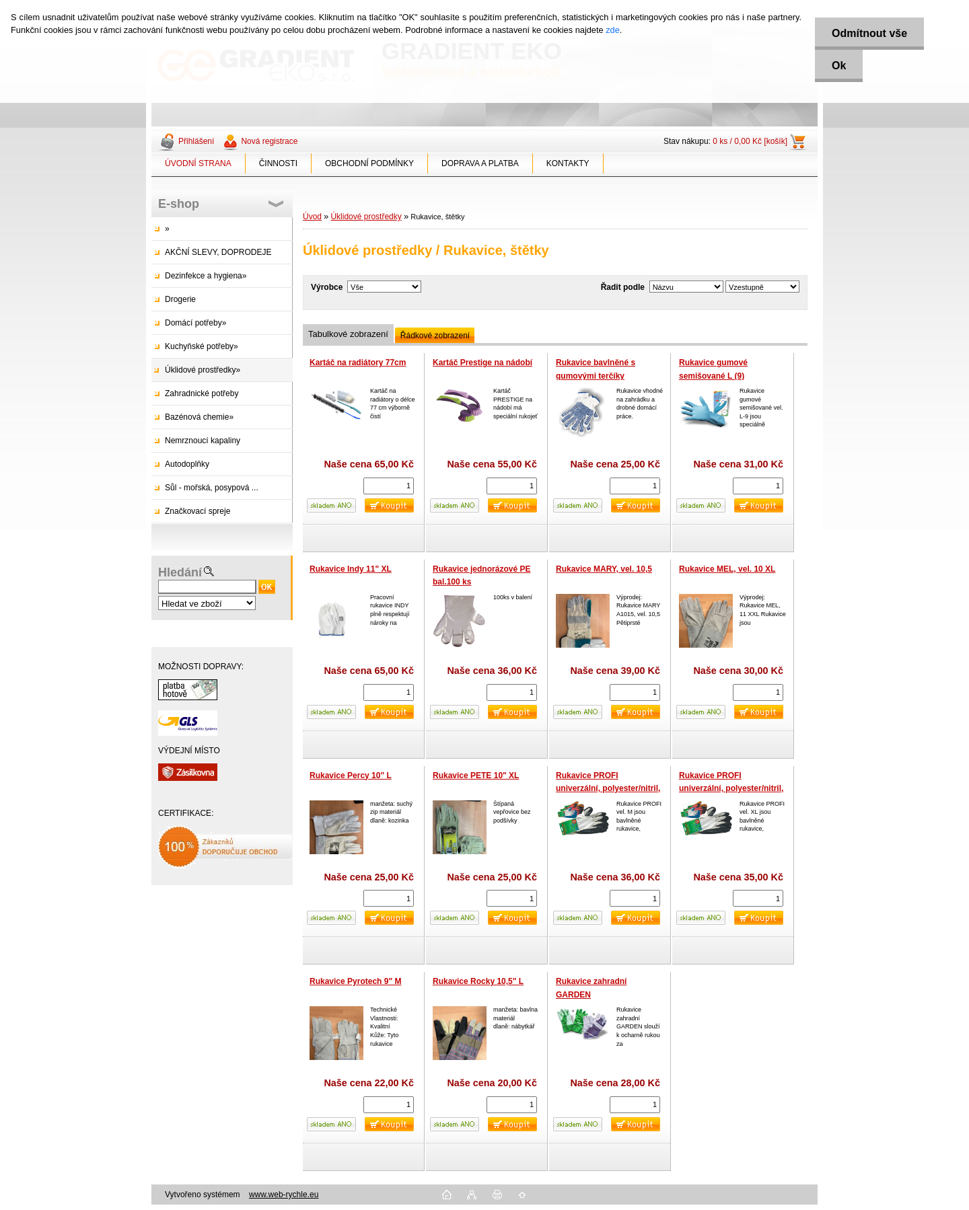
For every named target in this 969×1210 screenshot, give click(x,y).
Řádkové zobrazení (435, 335)
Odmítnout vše (869, 33)
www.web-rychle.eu (283, 1194)
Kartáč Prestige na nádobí (482, 362)
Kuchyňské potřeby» (201, 346)
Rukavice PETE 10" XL (476, 775)
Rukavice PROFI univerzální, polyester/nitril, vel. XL (731, 788)
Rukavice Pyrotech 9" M (355, 981)
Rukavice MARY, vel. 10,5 (604, 569)
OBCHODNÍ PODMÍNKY (369, 163)
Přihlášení (196, 141)
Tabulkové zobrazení (348, 334)
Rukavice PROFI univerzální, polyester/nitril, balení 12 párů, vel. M (608, 788)
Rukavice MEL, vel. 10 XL (727, 569)
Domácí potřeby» (195, 323)
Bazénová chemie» (199, 417)
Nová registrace (269, 141)
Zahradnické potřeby (201, 393)
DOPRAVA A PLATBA (480, 163)
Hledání (180, 572)
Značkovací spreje (197, 511)
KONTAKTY (567, 163)
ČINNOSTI (278, 163)
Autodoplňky (187, 464)
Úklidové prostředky (365, 216)
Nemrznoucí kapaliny (202, 440)
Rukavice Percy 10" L (351, 775)
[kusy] (388, 486)
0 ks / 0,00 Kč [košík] (750, 141)
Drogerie (180, 299)
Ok (839, 65)
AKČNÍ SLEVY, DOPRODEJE (218, 252)
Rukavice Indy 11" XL (351, 569)
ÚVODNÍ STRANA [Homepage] (198, 163)
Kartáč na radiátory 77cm (358, 362)
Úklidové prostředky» (202, 370)
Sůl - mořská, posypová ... (211, 487)
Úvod (312, 216)
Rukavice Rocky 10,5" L (478, 981)
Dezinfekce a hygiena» (205, 275)
